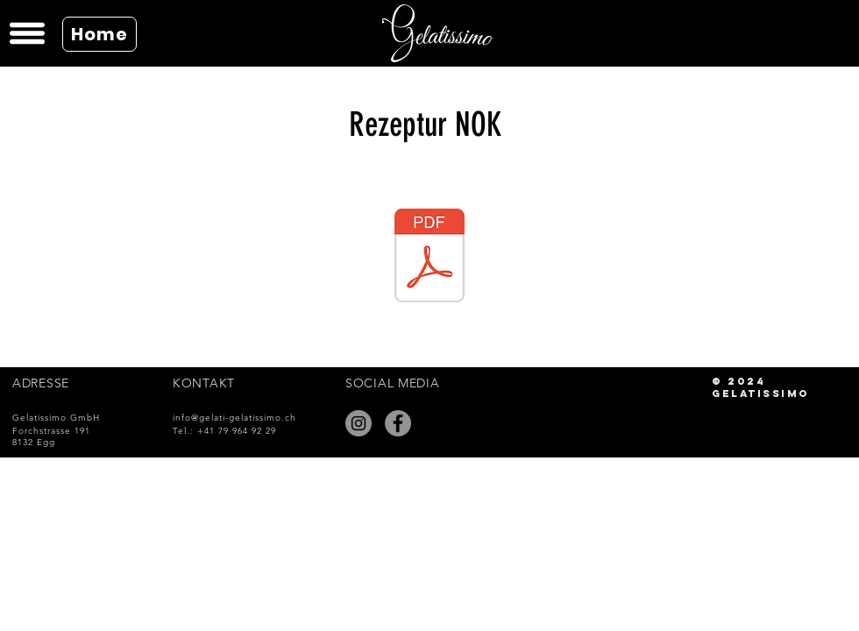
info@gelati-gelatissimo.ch (234, 417)
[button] (25, 33)
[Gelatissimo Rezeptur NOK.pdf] (429, 257)
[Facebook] (398, 423)
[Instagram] (358, 423)
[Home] (99, 34)
